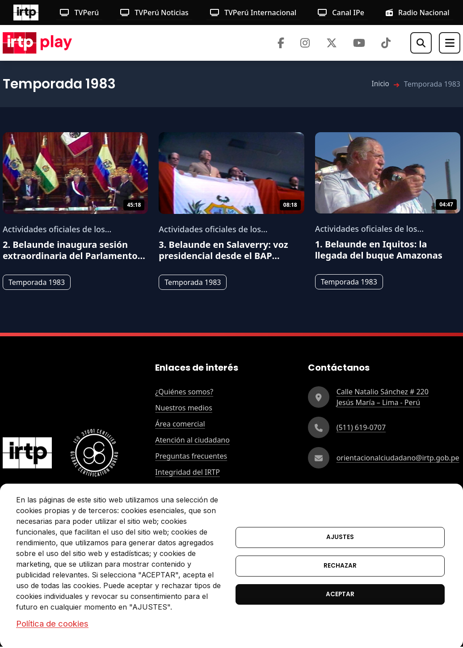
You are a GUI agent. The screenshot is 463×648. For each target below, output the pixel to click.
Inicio (380, 84)
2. (74, 250)
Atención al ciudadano (192, 440)
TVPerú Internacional (253, 12)
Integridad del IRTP (187, 472)
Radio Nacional (418, 12)
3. (223, 250)
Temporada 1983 (36, 282)
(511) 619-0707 (361, 427)
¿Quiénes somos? (184, 392)
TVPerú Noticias (154, 12)
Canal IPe (341, 12)
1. (378, 249)
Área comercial (180, 424)
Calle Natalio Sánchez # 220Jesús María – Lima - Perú (383, 397)
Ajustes (340, 536)
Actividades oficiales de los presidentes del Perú (54, 229)
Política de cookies (52, 623)
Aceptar (340, 594)
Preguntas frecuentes (191, 456)
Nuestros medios (183, 408)
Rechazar (340, 565)
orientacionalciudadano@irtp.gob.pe (398, 458)
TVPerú (79, 12)
